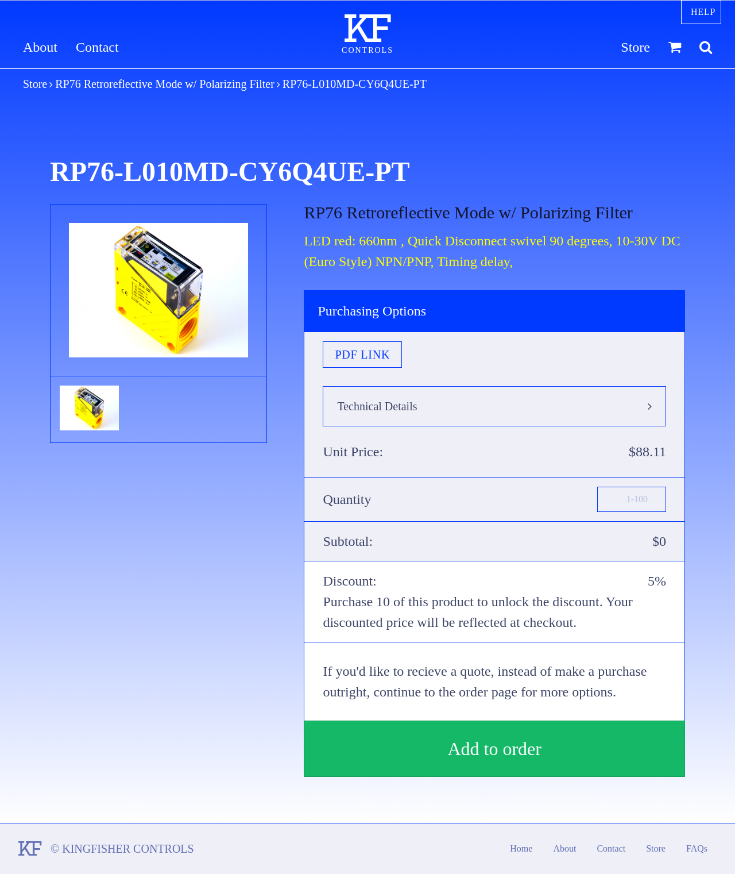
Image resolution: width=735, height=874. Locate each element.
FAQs (696, 848)
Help (703, 12)
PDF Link (362, 354)
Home (521, 848)
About (40, 47)
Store (635, 47)
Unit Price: (353, 452)
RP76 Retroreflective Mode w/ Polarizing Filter (164, 84)
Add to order (494, 748)
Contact (97, 47)
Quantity (347, 499)
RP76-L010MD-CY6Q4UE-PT (355, 84)
